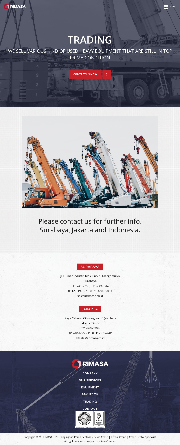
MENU (170, 6)
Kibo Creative (108, 441)
